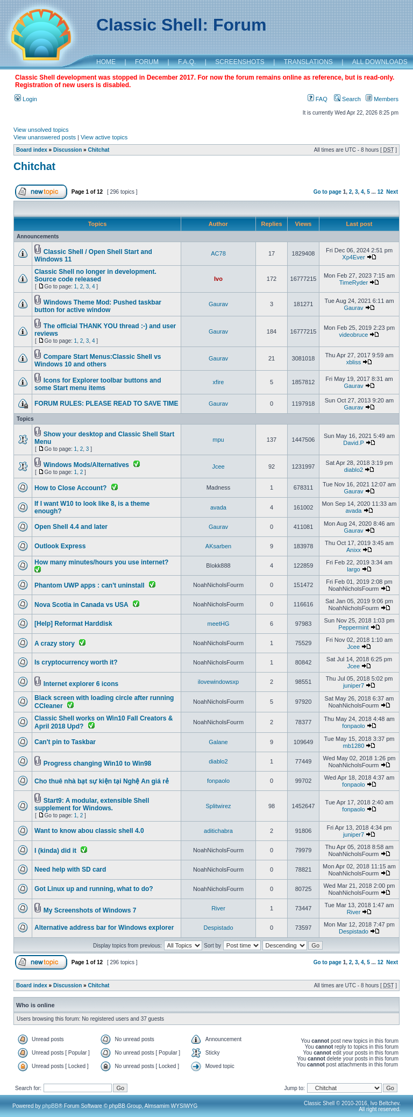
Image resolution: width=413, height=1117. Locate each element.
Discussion (67, 150)
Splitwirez (218, 806)
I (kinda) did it (55, 850)
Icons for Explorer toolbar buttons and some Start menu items (97, 384)
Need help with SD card (70, 869)
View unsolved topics (41, 129)
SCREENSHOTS (239, 62)
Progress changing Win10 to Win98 (97, 763)
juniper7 (353, 685)
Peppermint (353, 627)
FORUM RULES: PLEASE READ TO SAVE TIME (106, 403)
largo (353, 569)
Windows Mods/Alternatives (86, 465)
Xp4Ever (353, 257)
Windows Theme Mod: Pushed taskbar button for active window (97, 306)
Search (347, 99)
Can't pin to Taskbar (65, 742)
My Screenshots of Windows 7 (90, 910)
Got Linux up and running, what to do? (93, 889)
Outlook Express (60, 546)
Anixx (353, 550)
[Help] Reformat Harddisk (73, 623)
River (218, 908)
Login (26, 99)
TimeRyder (353, 282)
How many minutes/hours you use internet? (101, 562)
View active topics (104, 137)
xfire (218, 382)
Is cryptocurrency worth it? (76, 662)
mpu (218, 439)
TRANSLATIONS (308, 62)
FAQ (317, 99)
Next (392, 192)
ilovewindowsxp (218, 681)
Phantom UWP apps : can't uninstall (89, 585)
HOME (106, 62)
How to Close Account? (70, 488)
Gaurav (218, 304)
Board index (31, 150)
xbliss (353, 362)
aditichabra (218, 831)
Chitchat (98, 150)
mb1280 (354, 746)
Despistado (218, 927)
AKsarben (218, 546)
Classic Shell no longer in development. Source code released (95, 275)
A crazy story (54, 643)
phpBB (50, 1106)
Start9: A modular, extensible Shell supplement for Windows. (91, 804)
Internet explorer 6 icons (81, 684)
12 (380, 192)
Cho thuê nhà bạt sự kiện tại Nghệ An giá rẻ (101, 781)
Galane (218, 742)
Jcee (218, 466)
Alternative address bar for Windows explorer (104, 927)
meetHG (219, 623)
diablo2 (353, 469)
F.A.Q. (187, 62)
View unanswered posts (44, 137)
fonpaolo (353, 726)
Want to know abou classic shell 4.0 (89, 831)
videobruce (353, 334)
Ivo (218, 278)
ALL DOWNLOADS (380, 62)
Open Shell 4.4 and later (71, 527)
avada (218, 507)
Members (382, 99)
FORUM (147, 62)
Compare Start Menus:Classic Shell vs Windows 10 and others (97, 360)
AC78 (218, 253)
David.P (353, 443)
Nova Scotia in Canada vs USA (81, 605)
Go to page (327, 192)
